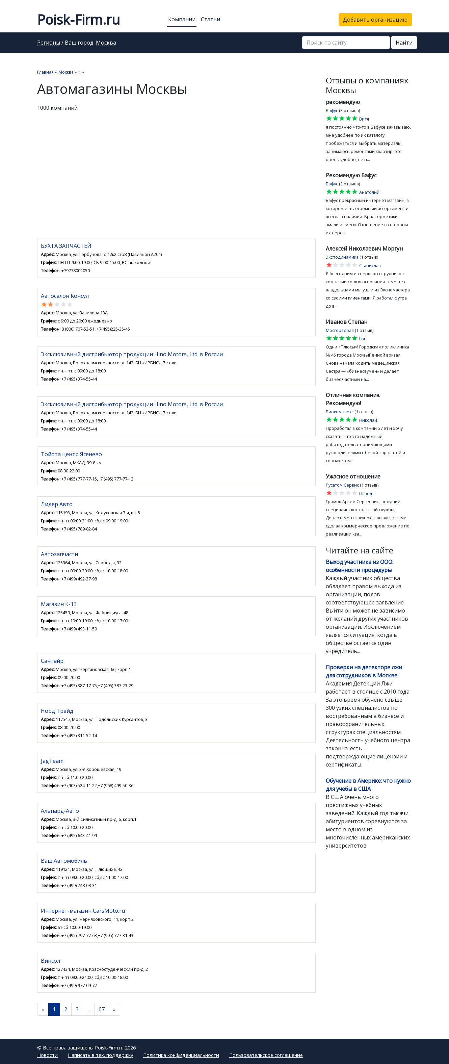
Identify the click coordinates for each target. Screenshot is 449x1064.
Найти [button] (404, 42)
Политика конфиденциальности (181, 1055)
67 (102, 1009)
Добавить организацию (375, 19)
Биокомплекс (339, 412)
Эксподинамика (342, 257)
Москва (106, 43)
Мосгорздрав (340, 330)
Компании (181, 19)
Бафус (332, 110)
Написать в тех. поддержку (100, 1055)
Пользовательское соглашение (266, 1055)
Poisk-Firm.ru (78, 19)
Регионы (48, 43)
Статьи (210, 19)
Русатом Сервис (342, 485)
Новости (47, 1055)
